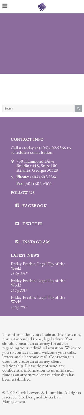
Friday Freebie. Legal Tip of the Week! (38, 266)
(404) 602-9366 (52, 148)
